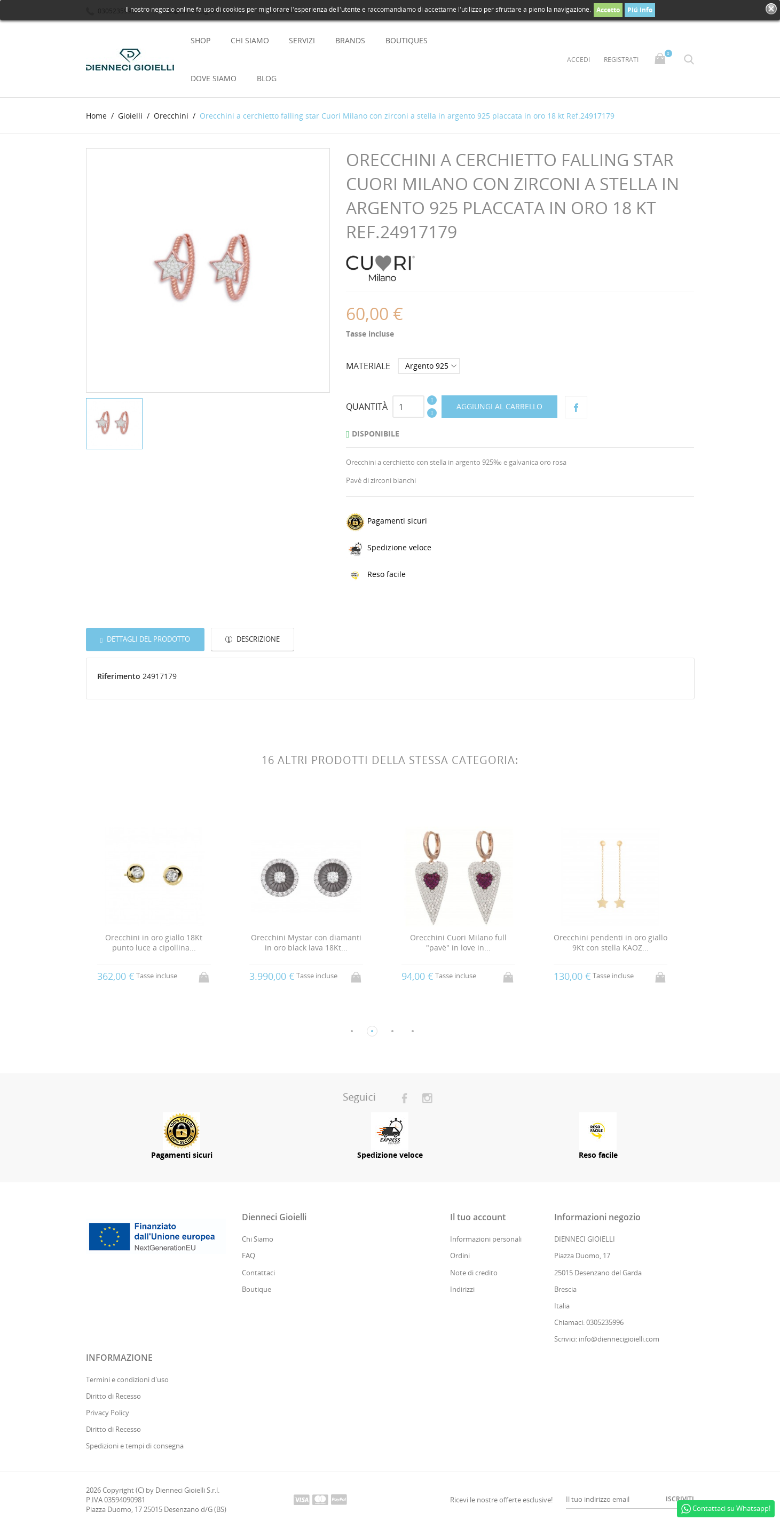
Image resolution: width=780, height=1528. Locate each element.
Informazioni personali (486, 1239)
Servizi (302, 40)
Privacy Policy (107, 1412)
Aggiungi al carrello (499, 407)
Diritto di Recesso (113, 1396)
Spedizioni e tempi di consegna (135, 1446)
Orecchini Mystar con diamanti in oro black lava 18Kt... (306, 942)
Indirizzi (462, 1289)
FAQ (248, 1256)
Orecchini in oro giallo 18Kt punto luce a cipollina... (153, 942)
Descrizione (257, 639)
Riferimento (118, 677)
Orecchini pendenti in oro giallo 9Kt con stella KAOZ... (610, 942)
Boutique (256, 1289)
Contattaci (258, 1272)
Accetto (608, 9)
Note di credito (474, 1272)
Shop (200, 40)
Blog (267, 78)
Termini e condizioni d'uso (127, 1379)
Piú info (639, 9)
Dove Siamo (214, 78)
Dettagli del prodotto (147, 639)
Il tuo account (478, 1217)
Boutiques (406, 40)
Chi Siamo (250, 40)
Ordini (460, 1256)
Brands (350, 40)
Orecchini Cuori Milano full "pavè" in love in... (458, 942)
